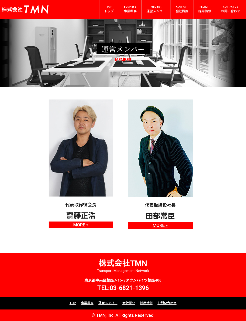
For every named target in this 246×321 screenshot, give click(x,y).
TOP (73, 303)
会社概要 (128, 303)
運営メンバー (108, 303)
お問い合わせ (167, 303)
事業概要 (87, 303)
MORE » (80, 224)
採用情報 (146, 303)
